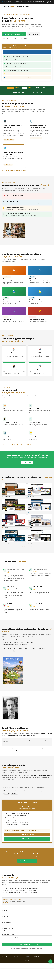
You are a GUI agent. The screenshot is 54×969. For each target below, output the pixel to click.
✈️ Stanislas (15, 6)
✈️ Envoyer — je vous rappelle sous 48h (27, 944)
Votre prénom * (6, 910)
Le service (5, 959)
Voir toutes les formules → (27, 834)
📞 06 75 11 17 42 (49, 2)
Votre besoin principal (8, 928)
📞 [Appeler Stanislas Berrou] (50, 961)
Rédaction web (43, 959)
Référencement (35, 959)
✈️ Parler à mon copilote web (27, 861)
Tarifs (14, 959)
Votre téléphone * (6, 922)
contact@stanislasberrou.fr (39, 1)
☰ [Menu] (51, 6)
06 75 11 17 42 (6, 902)
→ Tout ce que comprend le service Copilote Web (14, 170)
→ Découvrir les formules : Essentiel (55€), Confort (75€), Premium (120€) (20, 444)
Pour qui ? (10, 959)
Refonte (23, 959)
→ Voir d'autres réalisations (27, 547)
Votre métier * (5, 916)
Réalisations (18, 959)
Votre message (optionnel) (9, 934)
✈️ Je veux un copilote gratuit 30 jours (14, 34)
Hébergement (29, 959)
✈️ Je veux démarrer (27, 839)
